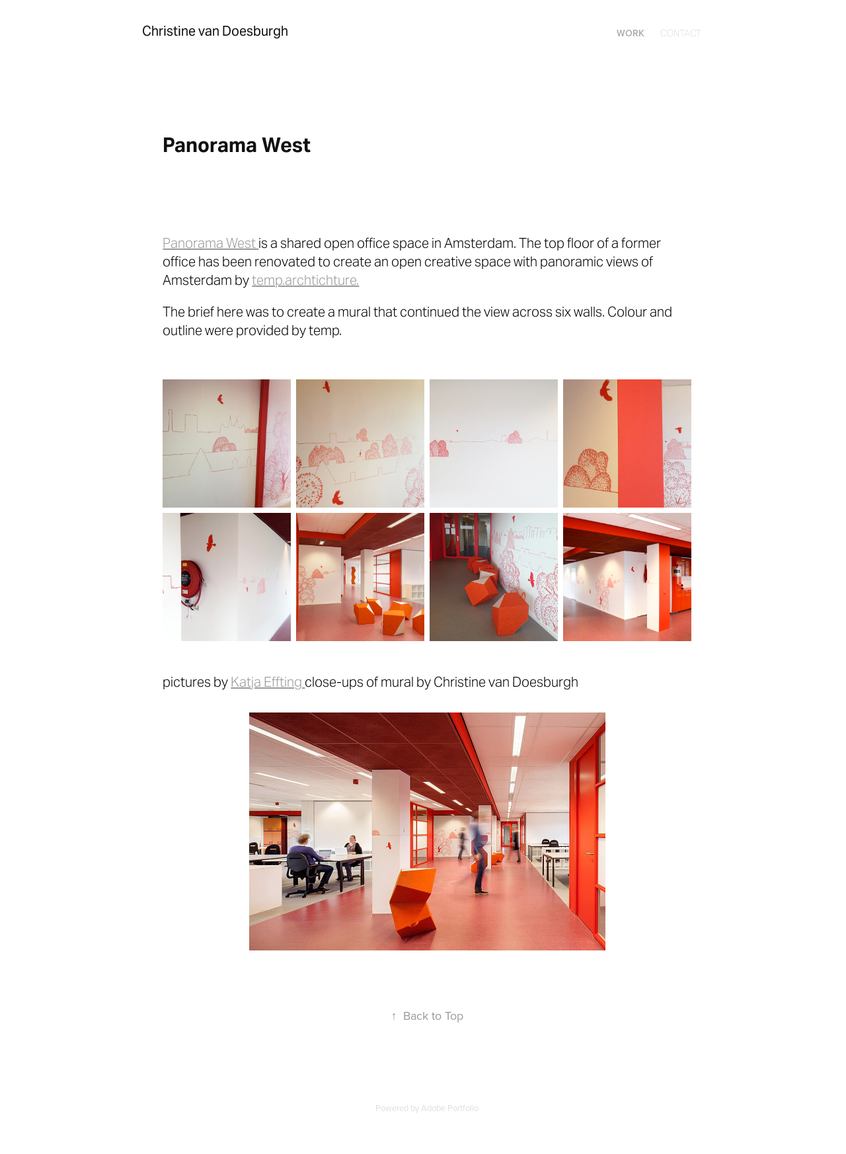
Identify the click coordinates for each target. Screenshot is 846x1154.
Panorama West (210, 243)
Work (630, 33)
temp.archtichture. (305, 280)
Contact (680, 33)
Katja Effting (268, 682)
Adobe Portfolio (450, 1108)
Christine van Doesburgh (215, 31)
